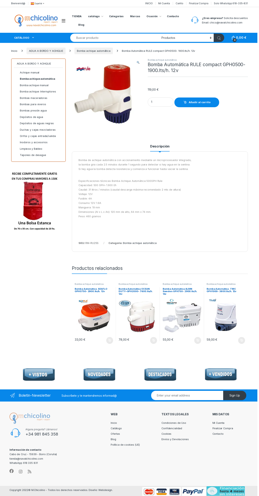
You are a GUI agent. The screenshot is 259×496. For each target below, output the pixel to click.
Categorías (116, 16)
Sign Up (234, 395)
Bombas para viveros (31, 104)
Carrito (179, 3)
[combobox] (114, 38)
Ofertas (115, 433)
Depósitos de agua (30, 117)
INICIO (149, 3)
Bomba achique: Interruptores (36, 91)
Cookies (166, 433)
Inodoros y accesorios (32, 142)
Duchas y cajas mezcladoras (36, 130)
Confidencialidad (171, 428)
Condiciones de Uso (173, 422)
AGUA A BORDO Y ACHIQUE (46, 50)
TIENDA (77, 16)
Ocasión (151, 16)
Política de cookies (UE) (125, 444)
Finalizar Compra (198, 3)
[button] (138, 62)
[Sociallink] (12, 471)
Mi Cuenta (164, 3)
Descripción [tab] (160, 146)
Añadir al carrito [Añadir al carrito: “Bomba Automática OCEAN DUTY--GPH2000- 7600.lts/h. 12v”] (153, 340)
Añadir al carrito (199, 102)
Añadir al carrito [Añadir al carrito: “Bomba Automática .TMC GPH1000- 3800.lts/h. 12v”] (241, 340)
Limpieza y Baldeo (29, 149)
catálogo (94, 16)
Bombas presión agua (32, 110)
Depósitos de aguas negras (35, 123)
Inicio (14, 50)
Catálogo (116, 428)
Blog (81, 24)
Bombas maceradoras (32, 98)
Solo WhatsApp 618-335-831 (231, 3)
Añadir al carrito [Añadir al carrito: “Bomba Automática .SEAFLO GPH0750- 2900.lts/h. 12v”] (109, 340)
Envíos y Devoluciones (175, 439)
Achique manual (28, 72)
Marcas (135, 16)
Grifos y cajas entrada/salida (36, 136)
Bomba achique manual (33, 85)
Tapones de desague (31, 155)
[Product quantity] (161, 102)
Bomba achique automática (93, 50)
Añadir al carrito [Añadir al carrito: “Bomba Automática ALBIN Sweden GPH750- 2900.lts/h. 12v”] (197, 340)
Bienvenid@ (18, 3)
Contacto (173, 16)
